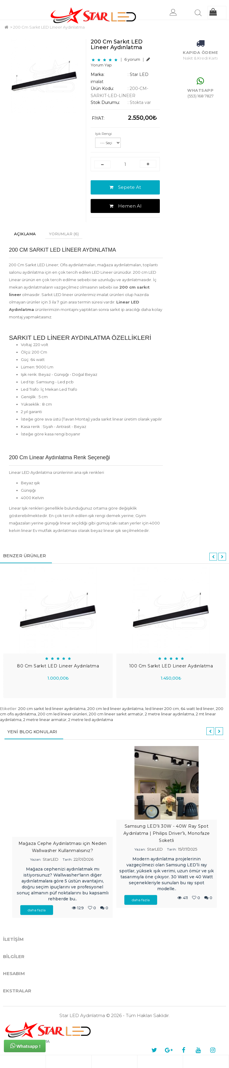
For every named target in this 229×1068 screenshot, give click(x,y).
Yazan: (35, 859)
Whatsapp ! (25, 1046)
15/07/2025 (187, 849)
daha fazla (37, 910)
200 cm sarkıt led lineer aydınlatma (52, 708)
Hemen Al (125, 206)
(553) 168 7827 (200, 96)
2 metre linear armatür (44, 719)
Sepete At (125, 187)
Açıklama (25, 233)
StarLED (50, 859)
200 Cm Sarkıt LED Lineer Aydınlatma (49, 27)
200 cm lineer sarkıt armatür (116, 714)
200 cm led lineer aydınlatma (115, 708)
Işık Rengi (103, 133)
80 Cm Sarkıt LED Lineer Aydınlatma (58, 666)
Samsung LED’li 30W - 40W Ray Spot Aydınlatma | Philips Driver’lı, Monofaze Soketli (166, 833)
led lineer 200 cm (162, 708)
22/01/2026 (83, 859)
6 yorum (132, 59)
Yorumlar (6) (64, 233)
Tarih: (67, 859)
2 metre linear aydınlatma (169, 714)
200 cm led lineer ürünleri (62, 714)
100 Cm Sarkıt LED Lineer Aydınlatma (171, 666)
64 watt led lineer (197, 708)
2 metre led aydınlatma (90, 719)
